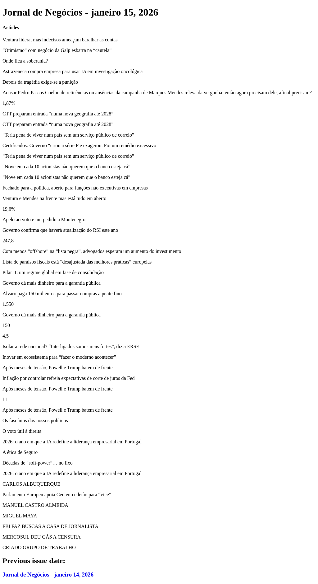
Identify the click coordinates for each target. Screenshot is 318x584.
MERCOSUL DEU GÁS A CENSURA (41, 537)
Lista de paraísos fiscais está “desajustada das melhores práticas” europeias (77, 261)
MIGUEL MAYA (19, 515)
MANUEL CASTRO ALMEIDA (35, 505)
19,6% (8, 209)
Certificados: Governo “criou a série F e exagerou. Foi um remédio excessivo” (80, 145)
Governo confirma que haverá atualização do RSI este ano (60, 230)
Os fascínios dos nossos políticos (35, 420)
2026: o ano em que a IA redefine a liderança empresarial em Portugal (72, 441)
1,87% (8, 103)
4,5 (5, 336)
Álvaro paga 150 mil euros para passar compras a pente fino (62, 293)
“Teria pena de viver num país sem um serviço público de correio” (68, 135)
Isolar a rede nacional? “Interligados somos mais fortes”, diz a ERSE (70, 346)
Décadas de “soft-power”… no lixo (37, 462)
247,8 (8, 240)
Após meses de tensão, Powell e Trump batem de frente (57, 367)
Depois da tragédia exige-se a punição (40, 82)
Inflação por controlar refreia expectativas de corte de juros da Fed (68, 378)
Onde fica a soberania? (25, 60)
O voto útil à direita (21, 431)
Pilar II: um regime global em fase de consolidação (53, 272)
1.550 (8, 304)
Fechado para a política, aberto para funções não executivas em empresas (75, 187)
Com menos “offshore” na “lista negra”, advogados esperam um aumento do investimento (91, 251)
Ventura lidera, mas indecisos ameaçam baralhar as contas (60, 39)
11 (4, 399)
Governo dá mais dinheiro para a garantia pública (51, 283)
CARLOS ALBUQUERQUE (31, 484)
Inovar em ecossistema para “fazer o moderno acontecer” (59, 357)
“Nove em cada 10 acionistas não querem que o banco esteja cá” (66, 166)
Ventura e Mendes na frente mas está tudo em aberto (54, 198)
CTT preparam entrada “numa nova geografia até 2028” (57, 113)
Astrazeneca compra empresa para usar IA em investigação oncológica (72, 71)
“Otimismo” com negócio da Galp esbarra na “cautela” (56, 50)
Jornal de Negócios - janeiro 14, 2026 (47, 574)
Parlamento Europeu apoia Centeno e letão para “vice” (56, 494)
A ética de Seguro (20, 452)
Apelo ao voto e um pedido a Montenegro (43, 219)
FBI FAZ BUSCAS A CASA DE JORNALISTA (50, 526)
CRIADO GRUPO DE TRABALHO (39, 547)
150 (6, 325)
